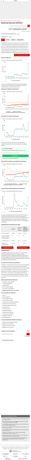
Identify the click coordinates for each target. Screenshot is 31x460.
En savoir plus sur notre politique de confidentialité (10, 158)
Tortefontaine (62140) (7, 283)
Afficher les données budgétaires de (8, 33)
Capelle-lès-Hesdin (17, 28)
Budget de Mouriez (7, 247)
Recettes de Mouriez (23, 247)
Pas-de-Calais (14, 20)
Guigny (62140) (5, 285)
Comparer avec (4, 36)
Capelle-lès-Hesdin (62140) (8, 281)
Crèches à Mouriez (6, 308)
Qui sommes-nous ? (5, 446)
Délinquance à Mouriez (7, 315)
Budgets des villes (6, 20)
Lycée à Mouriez (5, 307)
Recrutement (27, 446)
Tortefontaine (24, 28)
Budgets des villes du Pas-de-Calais (10, 290)
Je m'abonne (14, 155)
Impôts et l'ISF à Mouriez (7, 300)
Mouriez (19, 20)
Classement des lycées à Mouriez (9, 305)
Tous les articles (24, 447)
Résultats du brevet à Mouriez (8, 325)
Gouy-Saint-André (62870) (8, 288)
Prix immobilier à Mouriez (7, 298)
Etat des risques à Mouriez (7, 312)
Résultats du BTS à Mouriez (8, 327)
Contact (22, 446)
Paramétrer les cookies (13, 447)
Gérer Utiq (19, 447)
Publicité (19, 446)
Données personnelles (5, 447)
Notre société (15, 446)
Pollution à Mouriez (6, 317)
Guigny (10, 29)
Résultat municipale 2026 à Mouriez (9, 322)
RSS (28, 447)
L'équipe (11, 446)
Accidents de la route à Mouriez (9, 303)
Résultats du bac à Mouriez (8, 323)
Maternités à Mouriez (6, 310)
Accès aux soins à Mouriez (7, 313)
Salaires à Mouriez (6, 296)
